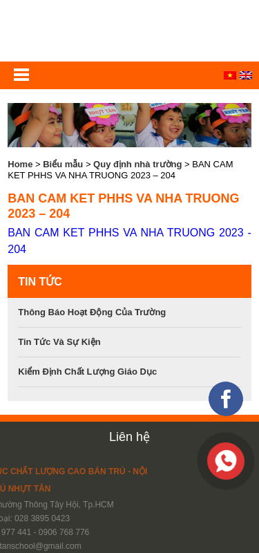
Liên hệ (129, 437)
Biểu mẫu (63, 164)
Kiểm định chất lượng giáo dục (87, 371)
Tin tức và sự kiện (59, 342)
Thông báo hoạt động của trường (92, 312)
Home (20, 164)
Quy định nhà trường (137, 164)
